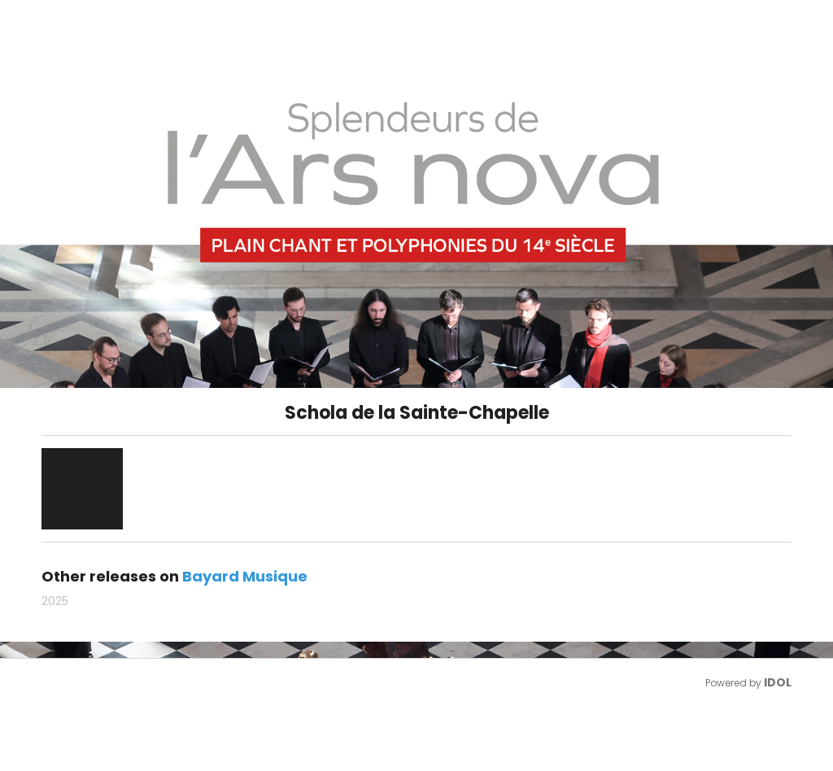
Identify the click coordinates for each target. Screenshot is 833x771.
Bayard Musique (244, 576)
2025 (54, 601)
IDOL (778, 682)
